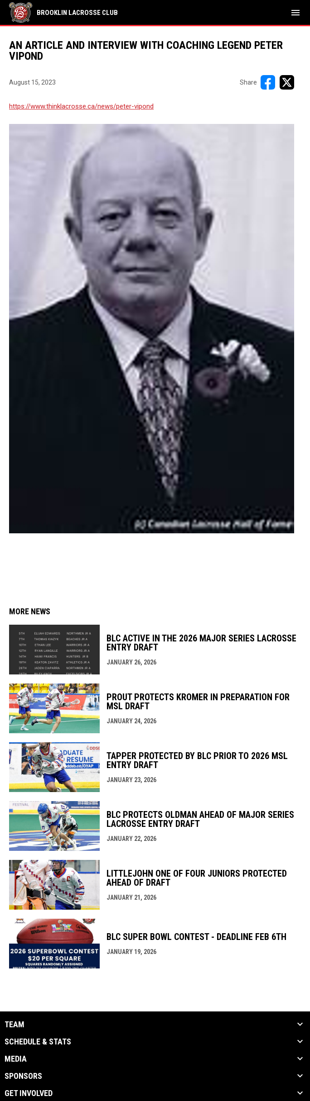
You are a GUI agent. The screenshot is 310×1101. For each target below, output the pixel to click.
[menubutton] (295, 12)
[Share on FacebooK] (268, 82)
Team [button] (14, 1024)
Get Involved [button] (29, 1093)
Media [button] (16, 1059)
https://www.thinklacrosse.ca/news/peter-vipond (81, 106)
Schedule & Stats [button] (38, 1042)
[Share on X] (287, 82)
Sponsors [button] (23, 1076)
